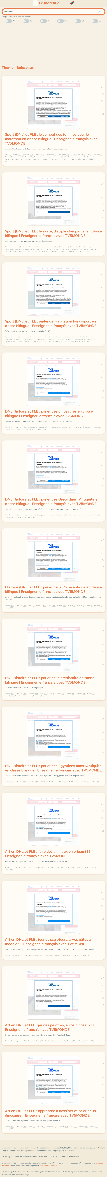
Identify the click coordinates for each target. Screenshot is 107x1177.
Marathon (9, 159)
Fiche (29, 157)
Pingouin (77, 955)
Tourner (55, 251)
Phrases (36, 159)
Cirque (31, 605)
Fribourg (48, 157)
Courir (74, 155)
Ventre (86, 955)
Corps (27, 955)
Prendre (56, 159)
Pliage (88, 867)
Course (81, 155)
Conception (63, 155)
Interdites (68, 157)
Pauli (21, 341)
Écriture (43, 781)
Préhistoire (19, 696)
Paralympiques (11, 341)
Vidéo (93, 159)
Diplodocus (55, 427)
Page (18, 159)
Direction (67, 427)
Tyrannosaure (30, 429)
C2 (102, 87)
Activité (9, 427)
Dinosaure (32, 427)
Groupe (9, 429)
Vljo (7, 161)
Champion (49, 337)
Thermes (98, 605)
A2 (102, 114)
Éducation (64, 247)
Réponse (56, 341)
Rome (89, 605)
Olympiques (80, 339)
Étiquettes (87, 427)
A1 (102, 121)
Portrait (46, 341)
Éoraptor (77, 427)
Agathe (8, 337)
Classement (60, 337)
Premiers (30, 696)
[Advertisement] (53, 40)
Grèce (81, 515)
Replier (95, 867)
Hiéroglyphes (74, 781)
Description (42, 515)
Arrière (31, 1041)
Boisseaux (39, 155)
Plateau (75, 249)
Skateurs (28, 251)
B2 (102, 100)
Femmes (19, 157)
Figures (92, 247)
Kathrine (90, 157)
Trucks (64, 251)
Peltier (27, 159)
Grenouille (61, 1041)
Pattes (81, 1041)
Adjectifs (9, 247)
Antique (19, 515)
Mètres (60, 339)
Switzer (73, 159)
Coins (30, 867)
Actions (9, 867)
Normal (19, 429)
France (38, 157)
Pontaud (46, 159)
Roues (93, 249)
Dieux (53, 515)
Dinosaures (44, 427)
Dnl (89, 155)
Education (97, 155)
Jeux (52, 339)
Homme (70, 693)
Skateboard (18, 251)
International (79, 157)
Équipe (74, 247)
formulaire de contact (48, 1166)
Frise (51, 693)
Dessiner (41, 1126)
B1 (102, 107)
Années (16, 155)
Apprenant (27, 155)
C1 (102, 94)
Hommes (58, 157)
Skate (8, 251)
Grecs (89, 515)
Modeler (58, 955)
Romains (80, 605)
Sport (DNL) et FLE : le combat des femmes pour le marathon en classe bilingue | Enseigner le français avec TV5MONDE (51, 139)
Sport (65, 159)
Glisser (18, 249)
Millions (90, 693)
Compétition (51, 155)
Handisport (29, 339)
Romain (71, 605)
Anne (8, 155)
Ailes (7, 955)
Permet (56, 249)
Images (59, 867)
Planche (65, 249)
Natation (69, 339)
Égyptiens (53, 781)
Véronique (82, 159)
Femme (9, 157)
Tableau (46, 251)
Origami (79, 867)
